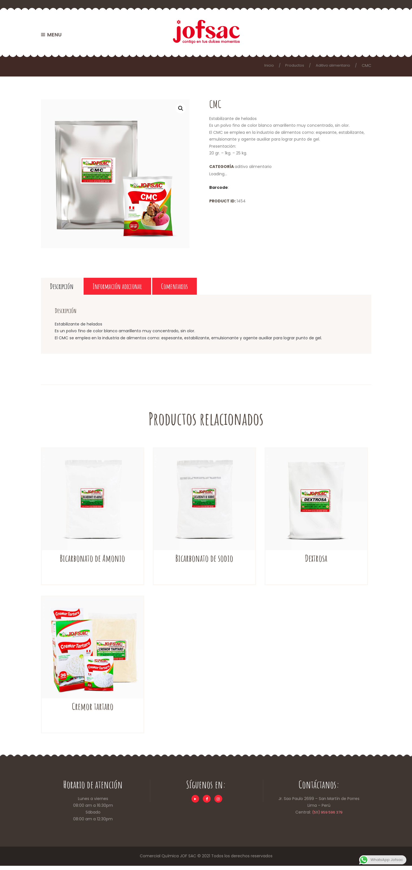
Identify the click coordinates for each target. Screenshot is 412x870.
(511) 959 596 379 (327, 816)
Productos (292, 65)
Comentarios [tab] (233, 288)
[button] (180, 108)
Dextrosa (316, 562)
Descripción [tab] (71, 288)
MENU (54, 34)
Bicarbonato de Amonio (92, 562)
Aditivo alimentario (331, 65)
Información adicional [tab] (151, 288)
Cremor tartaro (93, 710)
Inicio (265, 65)
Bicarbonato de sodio (204, 562)
